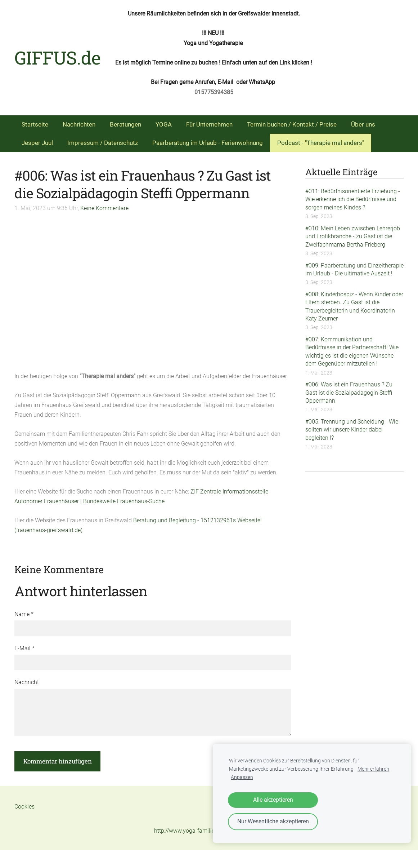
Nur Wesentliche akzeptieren (273, 821)
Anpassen (242, 777)
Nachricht (26, 682)
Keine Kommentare (104, 208)
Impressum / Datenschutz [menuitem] (102, 142)
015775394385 (213, 92)
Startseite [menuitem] (35, 124)
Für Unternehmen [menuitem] (209, 124)
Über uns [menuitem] (363, 124)
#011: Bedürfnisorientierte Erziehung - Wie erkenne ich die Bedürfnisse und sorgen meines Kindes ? (352, 199)
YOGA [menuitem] (164, 124)
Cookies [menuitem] (24, 806)
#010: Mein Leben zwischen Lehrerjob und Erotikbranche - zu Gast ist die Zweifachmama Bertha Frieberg (352, 236)
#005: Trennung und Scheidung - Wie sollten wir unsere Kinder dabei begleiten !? (351, 429)
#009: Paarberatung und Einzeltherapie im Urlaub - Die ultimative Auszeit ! (354, 269)
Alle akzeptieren (273, 799)
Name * (23, 614)
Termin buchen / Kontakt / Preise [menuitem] (292, 124)
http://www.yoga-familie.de (188, 830)
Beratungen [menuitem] (125, 124)
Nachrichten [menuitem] (79, 124)
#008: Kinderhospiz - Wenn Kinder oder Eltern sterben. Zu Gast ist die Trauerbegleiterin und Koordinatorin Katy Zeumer (354, 306)
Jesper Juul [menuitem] (37, 142)
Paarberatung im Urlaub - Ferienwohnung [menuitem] (207, 142)
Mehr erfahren (373, 769)
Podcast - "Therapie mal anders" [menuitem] (320, 142)
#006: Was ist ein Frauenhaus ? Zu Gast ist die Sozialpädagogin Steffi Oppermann (348, 392)
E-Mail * (24, 648)
